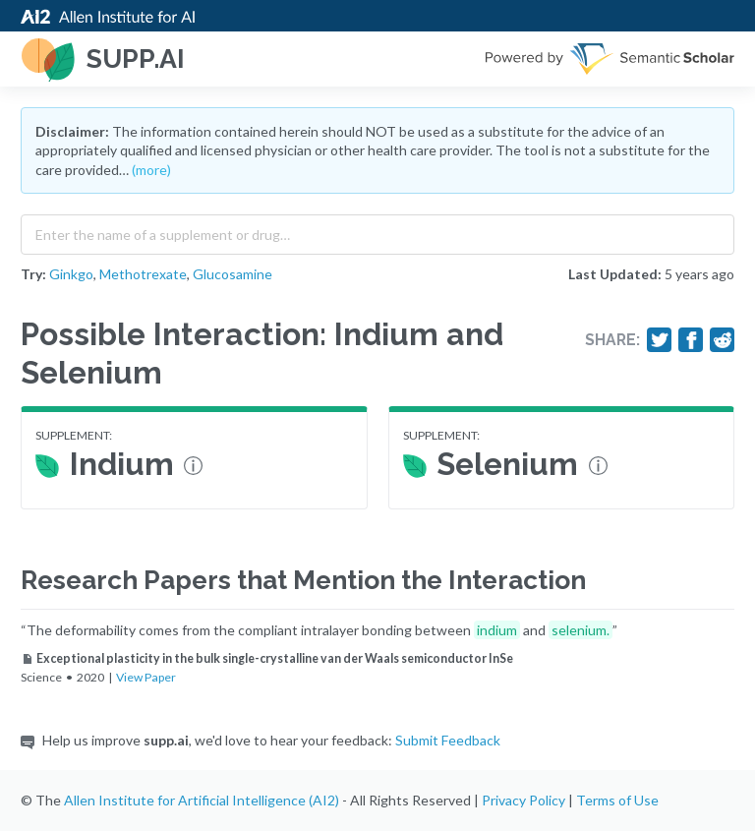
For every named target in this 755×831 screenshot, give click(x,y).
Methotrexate (143, 274)
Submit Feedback (447, 740)
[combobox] (377, 230)
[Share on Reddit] (722, 340)
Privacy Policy (523, 800)
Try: (33, 274)
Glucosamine (232, 274)
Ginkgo (71, 274)
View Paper (146, 677)
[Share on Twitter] (659, 340)
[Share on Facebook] (691, 340)
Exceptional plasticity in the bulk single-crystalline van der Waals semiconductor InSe (267, 658)
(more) (151, 169)
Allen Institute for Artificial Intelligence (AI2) (201, 800)
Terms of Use (617, 800)
